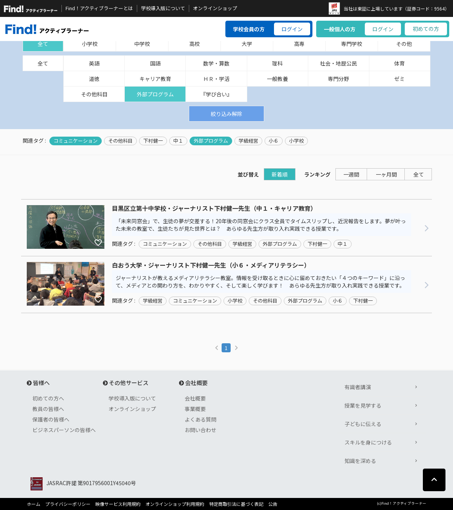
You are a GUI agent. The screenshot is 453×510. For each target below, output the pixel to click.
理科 (277, 63)
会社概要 (195, 398)
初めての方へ (48, 398)
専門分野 (338, 78)
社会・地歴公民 (338, 63)
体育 (399, 63)
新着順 (280, 174)
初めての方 (426, 28)
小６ (274, 140)
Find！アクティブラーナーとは (99, 8)
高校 (194, 43)
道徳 (94, 78)
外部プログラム (155, 94)
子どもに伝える (362, 424)
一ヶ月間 (386, 174)
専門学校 (351, 43)
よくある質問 (200, 419)
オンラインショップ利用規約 (174, 504)
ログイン (292, 29)
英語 (94, 63)
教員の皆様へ (48, 409)
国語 (155, 63)
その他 (404, 43)
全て (43, 43)
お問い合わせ (200, 430)
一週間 (351, 174)
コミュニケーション (76, 140)
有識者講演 (357, 387)
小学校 (90, 43)
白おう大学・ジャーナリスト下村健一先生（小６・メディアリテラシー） (211, 265)
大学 (247, 43)
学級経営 (248, 140)
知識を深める (360, 460)
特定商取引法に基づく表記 (236, 504)
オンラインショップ (215, 8)
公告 (272, 504)
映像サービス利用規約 (118, 504)
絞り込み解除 (226, 113)
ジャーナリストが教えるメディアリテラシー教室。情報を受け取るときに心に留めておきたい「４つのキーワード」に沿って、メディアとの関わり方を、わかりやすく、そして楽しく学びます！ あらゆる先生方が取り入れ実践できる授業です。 (260, 281)
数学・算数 (216, 63)
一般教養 (277, 78)
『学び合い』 (216, 94)
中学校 (142, 43)
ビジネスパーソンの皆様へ (64, 430)
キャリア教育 (155, 78)
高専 (299, 43)
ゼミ (399, 78)
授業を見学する (362, 405)
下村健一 (153, 140)
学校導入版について (163, 8)
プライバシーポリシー (67, 504)
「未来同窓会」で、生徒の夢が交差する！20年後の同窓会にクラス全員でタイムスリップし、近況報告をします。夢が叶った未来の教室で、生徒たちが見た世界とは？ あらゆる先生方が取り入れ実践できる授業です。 (261, 224)
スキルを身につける (368, 442)
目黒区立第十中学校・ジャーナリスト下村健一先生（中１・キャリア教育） (214, 208)
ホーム (33, 504)
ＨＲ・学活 (216, 78)
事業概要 (195, 409)
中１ (178, 140)
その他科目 (94, 94)
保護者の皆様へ (50, 419)
